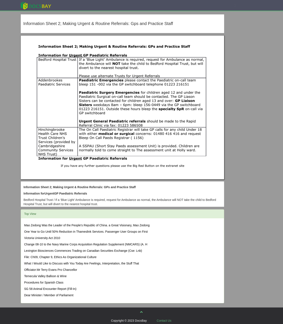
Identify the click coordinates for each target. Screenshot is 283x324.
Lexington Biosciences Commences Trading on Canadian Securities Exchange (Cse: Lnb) (83, 250)
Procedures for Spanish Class (43, 282)
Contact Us (164, 320)
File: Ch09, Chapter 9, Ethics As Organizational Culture (60, 257)
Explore (68, 5)
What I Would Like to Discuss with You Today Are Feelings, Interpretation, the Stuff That (81, 263)
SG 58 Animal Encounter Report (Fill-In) (50, 289)
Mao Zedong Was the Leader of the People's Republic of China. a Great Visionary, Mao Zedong (87, 225)
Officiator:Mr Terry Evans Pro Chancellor (50, 269)
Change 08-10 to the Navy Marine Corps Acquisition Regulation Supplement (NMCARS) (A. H (85, 244)
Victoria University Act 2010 (42, 238)
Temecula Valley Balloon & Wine (45, 276)
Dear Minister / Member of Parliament (49, 295)
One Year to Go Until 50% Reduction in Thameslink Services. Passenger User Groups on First (86, 231)
